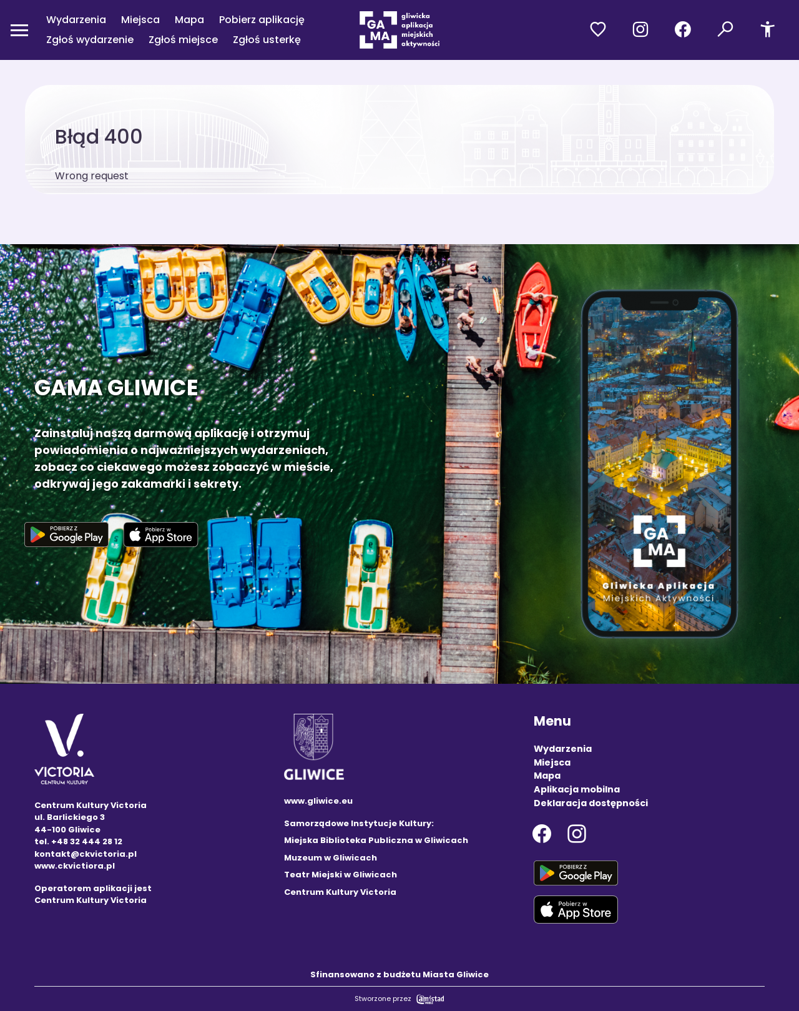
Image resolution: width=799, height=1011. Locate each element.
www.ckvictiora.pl (74, 866)
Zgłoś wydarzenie (90, 39)
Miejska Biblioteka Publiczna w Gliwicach (376, 840)
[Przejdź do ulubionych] (598, 29)
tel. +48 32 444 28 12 (78, 841)
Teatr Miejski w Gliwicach (340, 874)
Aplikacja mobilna (577, 789)
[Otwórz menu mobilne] (19, 30)
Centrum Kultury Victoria (340, 892)
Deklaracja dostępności (591, 803)
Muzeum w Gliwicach (330, 858)
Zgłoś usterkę (267, 39)
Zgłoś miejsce (183, 39)
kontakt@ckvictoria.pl (85, 854)
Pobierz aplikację (262, 19)
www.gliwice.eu (318, 801)
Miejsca (140, 19)
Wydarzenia (76, 19)
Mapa (189, 19)
